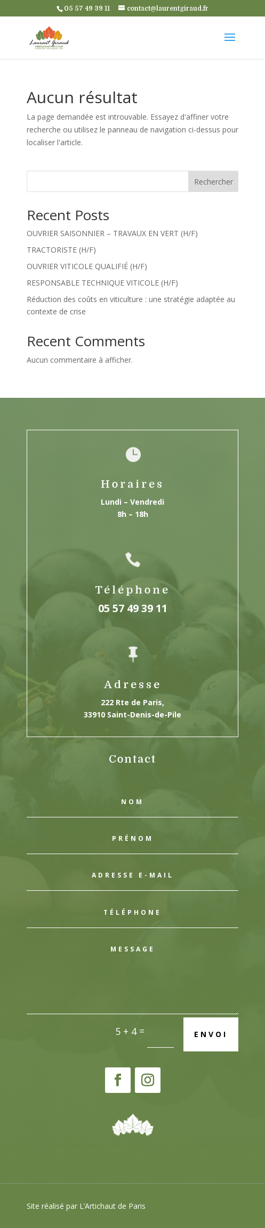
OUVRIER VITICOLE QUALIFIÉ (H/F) (87, 266)
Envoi (211, 1034)
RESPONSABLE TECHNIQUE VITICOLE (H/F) (102, 283)
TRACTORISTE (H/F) (61, 250)
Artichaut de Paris (115, 1206)
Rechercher (213, 182)
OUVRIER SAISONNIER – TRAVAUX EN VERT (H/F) (112, 233)
